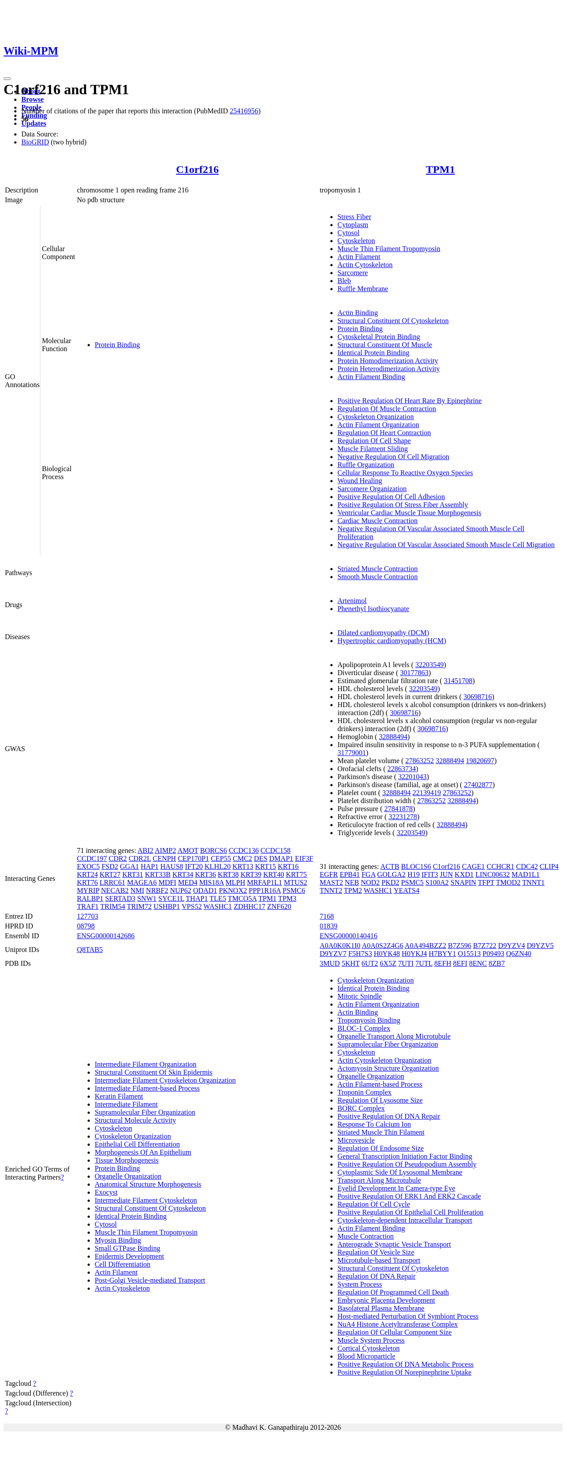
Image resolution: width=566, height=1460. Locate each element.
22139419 (427, 792)
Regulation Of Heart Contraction (384, 432)
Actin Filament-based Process (379, 1084)
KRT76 (87, 882)
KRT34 (183, 874)
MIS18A (211, 882)
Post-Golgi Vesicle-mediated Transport (150, 1280)
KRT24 (87, 874)
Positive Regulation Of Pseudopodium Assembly (407, 1164)
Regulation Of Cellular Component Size (394, 1332)
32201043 (412, 776)
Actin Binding (357, 312)
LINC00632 (492, 874)
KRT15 (265, 866)
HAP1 (149, 866)
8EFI (460, 963)
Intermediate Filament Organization (146, 1064)
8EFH (442, 963)
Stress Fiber (354, 216)
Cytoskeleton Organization (375, 416)
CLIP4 (549, 866)
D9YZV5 (540, 945)
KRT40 (273, 874)
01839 (328, 926)
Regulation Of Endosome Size (380, 1148)
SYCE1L (171, 898)
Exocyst (106, 1192)
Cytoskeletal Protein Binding (378, 336)
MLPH (235, 882)
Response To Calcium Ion (374, 1124)
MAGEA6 (142, 882)
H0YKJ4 (414, 953)
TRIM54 (112, 906)
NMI (137, 890)
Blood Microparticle (366, 1356)
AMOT (187, 850)
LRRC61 (112, 882)
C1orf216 (197, 169)
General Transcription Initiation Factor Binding (404, 1156)
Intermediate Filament (126, 1104)
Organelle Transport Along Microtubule (393, 1036)
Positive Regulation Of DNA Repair (388, 1116)
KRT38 (228, 874)
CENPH (164, 858)
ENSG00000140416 (348, 936)
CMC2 (243, 858)
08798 (86, 926)
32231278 (403, 816)
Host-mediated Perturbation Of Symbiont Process (407, 1316)
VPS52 (192, 906)
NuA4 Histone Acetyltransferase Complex (397, 1324)
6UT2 (369, 963)
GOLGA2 (391, 874)
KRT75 (296, 874)
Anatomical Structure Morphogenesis (148, 1184)
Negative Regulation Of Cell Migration (393, 456)
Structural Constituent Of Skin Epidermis (154, 1072)
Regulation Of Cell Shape (374, 440)
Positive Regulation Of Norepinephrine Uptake (404, 1372)
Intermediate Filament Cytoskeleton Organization (165, 1080)
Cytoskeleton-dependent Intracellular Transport (404, 1220)
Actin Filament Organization (378, 424)
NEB (352, 882)
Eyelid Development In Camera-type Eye (396, 1188)
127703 (87, 916)
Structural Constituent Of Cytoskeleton (393, 320)
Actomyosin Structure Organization (388, 1068)
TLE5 (217, 898)
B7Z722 (484, 945)
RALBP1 (90, 898)
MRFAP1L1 (264, 882)
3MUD (330, 963)
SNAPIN (463, 882)
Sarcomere (352, 272)
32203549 (429, 664)
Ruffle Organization (365, 464)
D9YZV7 (333, 953)
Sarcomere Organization (372, 488)
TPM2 (353, 890)
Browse (32, 99)
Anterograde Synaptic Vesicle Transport (394, 1244)
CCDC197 (92, 858)
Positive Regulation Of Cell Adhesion (391, 496)
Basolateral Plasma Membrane (381, 1308)
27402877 (478, 784)
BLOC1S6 (416, 866)
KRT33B (158, 874)
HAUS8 (172, 866)
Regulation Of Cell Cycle (373, 1204)
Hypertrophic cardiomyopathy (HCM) (391, 640)
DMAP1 (281, 858)
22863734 (401, 768)
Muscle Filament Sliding (372, 448)
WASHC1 (218, 906)
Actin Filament (358, 256)
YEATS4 (406, 890)
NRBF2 (157, 890)
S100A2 (437, 882)
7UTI (406, 963)
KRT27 (110, 874)
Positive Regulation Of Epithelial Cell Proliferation (410, 1212)
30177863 (414, 672)
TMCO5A (242, 898)
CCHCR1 (500, 866)
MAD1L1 (526, 874)
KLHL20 (218, 866)
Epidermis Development (129, 1256)
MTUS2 (295, 882)
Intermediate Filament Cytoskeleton (146, 1200)
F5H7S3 (360, 953)
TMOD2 (508, 882)
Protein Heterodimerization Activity (388, 368)
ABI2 (145, 850)
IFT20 (194, 866)
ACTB (389, 866)
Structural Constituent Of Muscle (384, 344)
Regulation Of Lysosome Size (380, 1100)
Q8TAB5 (90, 949)
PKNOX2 (233, 890)
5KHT (350, 963)
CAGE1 (473, 866)
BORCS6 (213, 850)
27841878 (398, 808)
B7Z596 (459, 945)
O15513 (469, 953)
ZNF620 (279, 906)
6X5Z (388, 963)
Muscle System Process (371, 1340)
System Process (359, 1284)
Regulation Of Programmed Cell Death (393, 1292)
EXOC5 (88, 866)
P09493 (493, 953)
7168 (327, 916)
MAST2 (331, 882)
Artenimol (352, 600)
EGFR (329, 874)
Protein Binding (117, 344)
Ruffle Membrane (362, 288)
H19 (413, 874)
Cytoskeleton (356, 240)
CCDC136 (244, 850)
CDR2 (117, 858)
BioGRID (35, 142)
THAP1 (197, 898)
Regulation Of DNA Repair (376, 1276)
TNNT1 (533, 882)
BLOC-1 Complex (363, 1028)
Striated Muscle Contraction (377, 568)
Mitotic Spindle (359, 996)
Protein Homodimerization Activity (387, 360)
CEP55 (221, 858)
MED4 (187, 882)
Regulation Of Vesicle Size (375, 1252)
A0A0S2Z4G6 (382, 945)
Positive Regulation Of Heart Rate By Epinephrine (409, 400)
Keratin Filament (119, 1096)
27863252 (419, 760)
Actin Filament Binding (371, 376)
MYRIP (88, 890)
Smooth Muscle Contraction (377, 576)
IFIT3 (429, 874)
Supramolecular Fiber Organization (145, 1112)
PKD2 (390, 882)
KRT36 (205, 874)
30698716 (477, 696)
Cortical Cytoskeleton (368, 1348)
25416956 (244, 111)
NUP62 (180, 890)
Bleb (344, 280)
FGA (368, 874)
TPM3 (287, 898)
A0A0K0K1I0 (340, 945)
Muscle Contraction (365, 1236)
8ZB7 (497, 963)
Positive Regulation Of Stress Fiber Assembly (402, 504)
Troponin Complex (364, 1092)
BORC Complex (361, 1108)
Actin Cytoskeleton (365, 264)
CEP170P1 (193, 858)
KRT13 (243, 866)
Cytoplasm (352, 224)
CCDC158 (276, 850)
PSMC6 (294, 890)
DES (260, 858)
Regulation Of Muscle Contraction (386, 408)
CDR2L (139, 858)
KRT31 (132, 874)
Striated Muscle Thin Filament (381, 1132)
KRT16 (288, 866)
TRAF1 (88, 906)
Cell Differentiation (122, 1264)
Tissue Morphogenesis (127, 1160)
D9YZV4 (511, 945)
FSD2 (109, 866)
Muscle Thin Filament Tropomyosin (388, 248)
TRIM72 (139, 906)
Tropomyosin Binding (368, 1020)
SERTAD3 (120, 898)
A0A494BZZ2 (425, 945)
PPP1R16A (265, 890)
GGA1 (129, 866)
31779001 (351, 752)
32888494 (393, 736)
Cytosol (348, 232)
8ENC (478, 963)
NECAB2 (114, 890)
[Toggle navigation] (7, 78)
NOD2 (370, 882)
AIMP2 (165, 850)
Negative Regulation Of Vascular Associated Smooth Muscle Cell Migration (446, 544)
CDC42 (527, 866)
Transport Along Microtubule (379, 1180)
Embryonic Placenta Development (386, 1300)
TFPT (486, 882)
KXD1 (464, 874)
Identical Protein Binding (373, 352)
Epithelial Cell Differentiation (137, 1144)
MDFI (167, 882)
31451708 (458, 680)
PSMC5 (412, 882)
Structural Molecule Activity (135, 1120)
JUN (446, 874)
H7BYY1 (442, 953)
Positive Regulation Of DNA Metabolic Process (405, 1364)
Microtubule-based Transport (378, 1260)
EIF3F (304, 858)
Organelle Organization (128, 1176)
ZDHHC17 (249, 906)
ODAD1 (205, 890)
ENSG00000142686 (106, 936)
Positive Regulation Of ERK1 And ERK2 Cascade (409, 1196)
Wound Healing (359, 480)
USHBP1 (166, 906)
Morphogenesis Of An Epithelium (143, 1152)
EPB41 (350, 874)
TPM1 (440, 169)
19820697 (480, 760)
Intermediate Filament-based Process (147, 1088)
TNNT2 (331, 890)
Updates (33, 123)
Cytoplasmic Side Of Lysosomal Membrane (399, 1172)
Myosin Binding (118, 1240)
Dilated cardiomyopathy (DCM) (383, 632)
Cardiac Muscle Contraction (377, 520)
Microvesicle (356, 1140)
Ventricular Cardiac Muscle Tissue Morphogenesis (409, 512)
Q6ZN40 (518, 953)
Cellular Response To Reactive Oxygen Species (405, 472)
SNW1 (147, 898)
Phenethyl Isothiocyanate (373, 608)
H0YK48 (387, 953)
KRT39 (251, 874)
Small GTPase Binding (128, 1248)
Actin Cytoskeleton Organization (384, 1060)
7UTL (424, 963)
